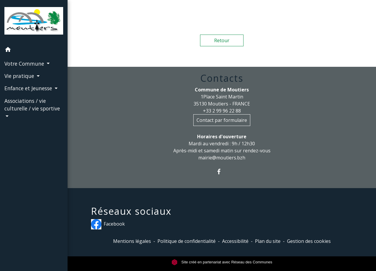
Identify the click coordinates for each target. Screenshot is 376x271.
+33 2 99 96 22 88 (222, 111)
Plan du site (268, 241)
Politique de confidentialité (186, 241)
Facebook (108, 224)
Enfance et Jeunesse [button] (28, 88)
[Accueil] (33, 22)
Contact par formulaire (222, 120)
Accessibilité (235, 241)
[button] (33, 50)
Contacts (221, 78)
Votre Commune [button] (25, 63)
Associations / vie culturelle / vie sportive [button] (32, 104)
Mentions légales (132, 241)
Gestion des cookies (309, 241)
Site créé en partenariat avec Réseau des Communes (222, 262)
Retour (221, 40)
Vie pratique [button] (20, 75)
